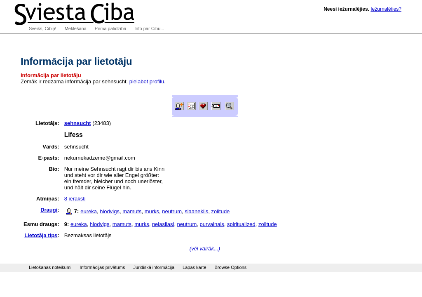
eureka (88, 211)
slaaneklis (196, 211)
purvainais (212, 224)
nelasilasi (163, 224)
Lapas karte (194, 267)
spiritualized (241, 224)
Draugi (48, 210)
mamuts (131, 211)
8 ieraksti (75, 199)
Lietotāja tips (40, 235)
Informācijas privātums (102, 267)
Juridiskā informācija (153, 267)
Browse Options (231, 267)
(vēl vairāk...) (205, 248)
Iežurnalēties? (385, 9)
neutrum (172, 211)
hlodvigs (110, 211)
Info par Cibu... (149, 28)
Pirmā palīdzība (110, 28)
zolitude (220, 211)
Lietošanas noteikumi (50, 267)
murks (152, 211)
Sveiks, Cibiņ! (42, 28)
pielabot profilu (146, 81)
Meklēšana (76, 28)
